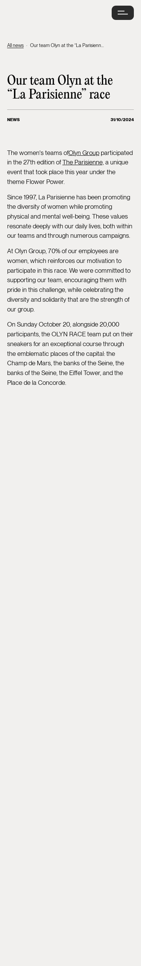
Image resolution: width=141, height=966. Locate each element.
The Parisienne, (83, 162)
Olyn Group (83, 152)
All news (15, 45)
